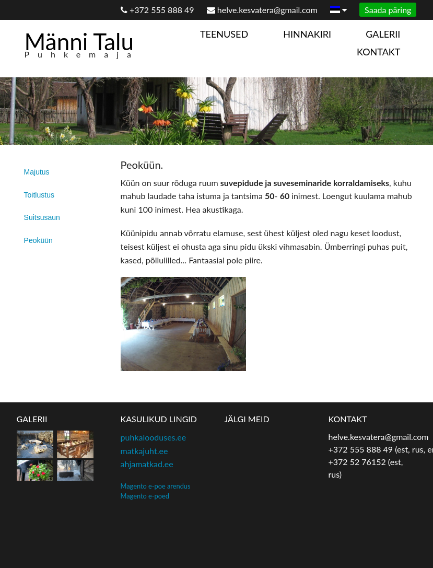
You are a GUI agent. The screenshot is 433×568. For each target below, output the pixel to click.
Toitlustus (39, 195)
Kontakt (378, 51)
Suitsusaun (42, 217)
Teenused (224, 34)
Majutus (37, 172)
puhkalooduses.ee (153, 437)
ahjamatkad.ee (147, 464)
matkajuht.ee (144, 451)
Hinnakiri (307, 34)
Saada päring (388, 10)
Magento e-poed (145, 496)
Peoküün (38, 240)
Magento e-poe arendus (156, 486)
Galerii (383, 34)
